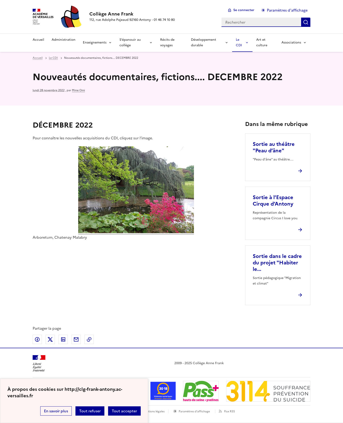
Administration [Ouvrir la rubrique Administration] (63, 39)
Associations (291, 42)
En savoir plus (56, 411)
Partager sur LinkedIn (63, 339)
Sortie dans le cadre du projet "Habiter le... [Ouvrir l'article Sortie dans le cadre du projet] (277, 262)
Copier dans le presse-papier (89, 339)
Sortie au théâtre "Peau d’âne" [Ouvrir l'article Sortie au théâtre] (274, 147)
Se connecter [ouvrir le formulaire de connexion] (243, 10)
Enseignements (94, 42)
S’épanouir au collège (130, 42)
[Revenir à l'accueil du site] (39, 363)
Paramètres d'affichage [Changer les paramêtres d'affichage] (287, 10)
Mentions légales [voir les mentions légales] (154, 411)
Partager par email (76, 339)
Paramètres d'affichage (194, 411)
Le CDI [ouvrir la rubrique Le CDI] (53, 58)
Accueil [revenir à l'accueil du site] (38, 58)
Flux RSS (229, 411)
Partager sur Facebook (37, 339)
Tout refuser (90, 411)
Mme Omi (78, 90)
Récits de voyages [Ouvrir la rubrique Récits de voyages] (167, 42)
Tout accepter (124, 411)
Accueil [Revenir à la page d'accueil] (38, 39)
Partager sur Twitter (50, 339)
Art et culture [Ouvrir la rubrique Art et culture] (261, 42)
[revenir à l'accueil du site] (132, 14)
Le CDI (239, 42)
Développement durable (203, 42)
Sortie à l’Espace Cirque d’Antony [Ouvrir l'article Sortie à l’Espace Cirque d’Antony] (273, 201)
